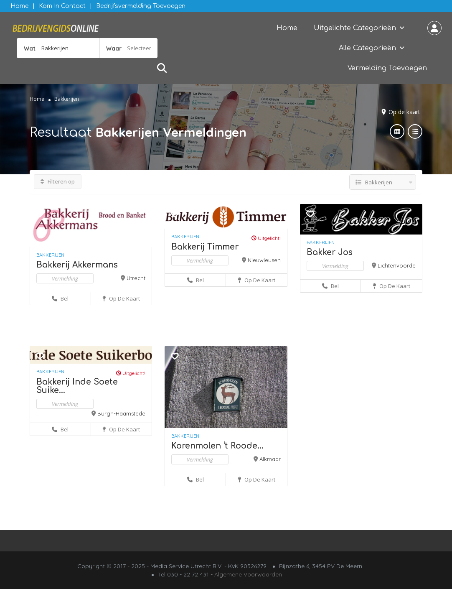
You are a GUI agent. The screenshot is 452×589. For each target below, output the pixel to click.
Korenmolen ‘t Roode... (217, 445)
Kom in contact (62, 6)
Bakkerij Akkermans (77, 264)
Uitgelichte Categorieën (355, 28)
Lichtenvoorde (397, 265)
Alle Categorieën (367, 48)
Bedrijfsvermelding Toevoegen (140, 6)
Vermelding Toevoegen (387, 68)
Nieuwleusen (264, 260)
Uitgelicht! (266, 238)
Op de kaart (404, 112)
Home (19, 6)
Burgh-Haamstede (121, 413)
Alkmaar (270, 459)
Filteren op (58, 181)
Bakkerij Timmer (205, 246)
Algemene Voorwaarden (248, 574)
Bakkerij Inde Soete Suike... (77, 386)
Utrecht (136, 278)
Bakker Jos (330, 252)
